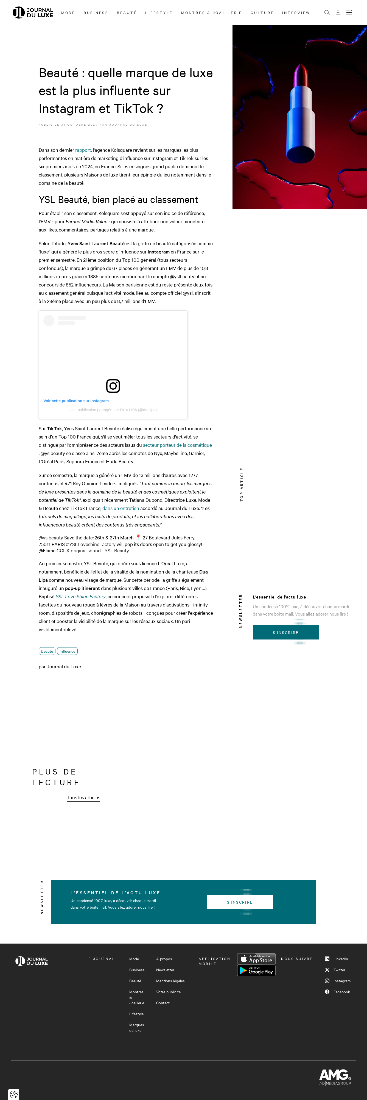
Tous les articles (83, 797)
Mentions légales (170, 980)
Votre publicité (168, 991)
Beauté (127, 12)
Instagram (338, 980)
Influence (67, 651)
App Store (256, 959)
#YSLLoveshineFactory (91, 544)
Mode (68, 12)
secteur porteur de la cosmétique (177, 445)
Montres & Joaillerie (211, 12)
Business (96, 12)
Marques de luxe (136, 1027)
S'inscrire (286, 632)
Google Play (256, 970)
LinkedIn (336, 958)
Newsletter (165, 969)
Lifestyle (159, 12)
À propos (164, 958)
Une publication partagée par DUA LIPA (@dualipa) (113, 410)
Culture (262, 12)
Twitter (335, 969)
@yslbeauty (51, 537)
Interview (296, 12)
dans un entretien (120, 508)
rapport (83, 150)
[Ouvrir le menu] (349, 12)
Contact (163, 1002)
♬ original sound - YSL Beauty (97, 550)
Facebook (337, 991)
